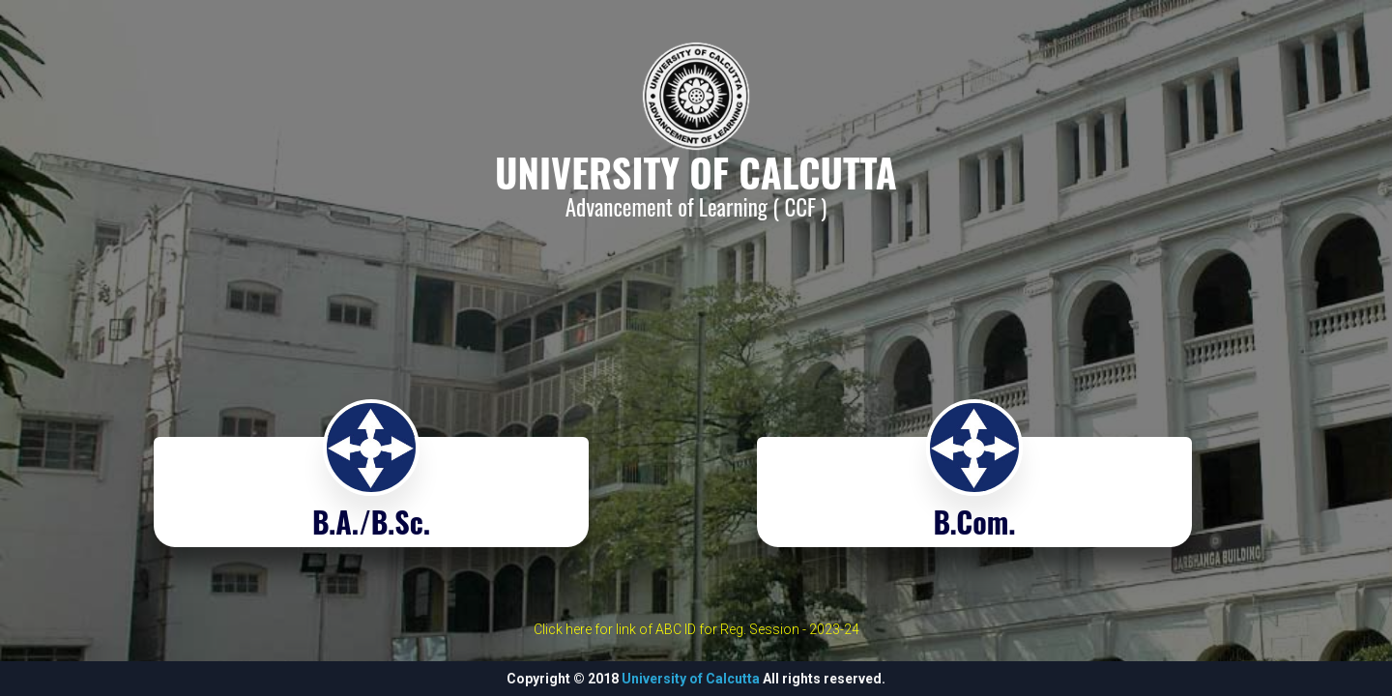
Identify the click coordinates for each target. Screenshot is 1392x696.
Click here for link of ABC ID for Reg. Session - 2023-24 (696, 629)
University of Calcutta (691, 678)
